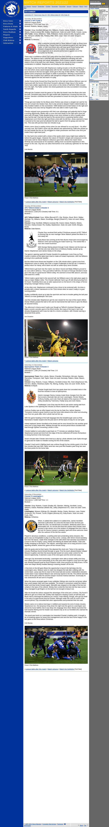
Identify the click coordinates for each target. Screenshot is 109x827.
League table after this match (36, 202)
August (34, 6)
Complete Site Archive (49, 824)
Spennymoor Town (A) (40, 15)
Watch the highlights (67, 202)
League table (94, 57)
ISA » (97, 99)
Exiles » (92, 99)
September (41, 6)
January (69, 6)
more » (92, 24)
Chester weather (95, 58)
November (55, 6)
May (25, 8)
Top (85, 825)
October (48, 6)
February (75, 6)
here (91, 97)
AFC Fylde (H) (65, 15)
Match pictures (53, 202)
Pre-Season (27, 6)
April (85, 6)
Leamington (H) (29, 15)
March (81, 6)
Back (81, 825)
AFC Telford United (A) (54, 15)
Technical (60, 824)
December (62, 6)
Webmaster (27, 825)
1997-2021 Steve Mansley (33, 824)
